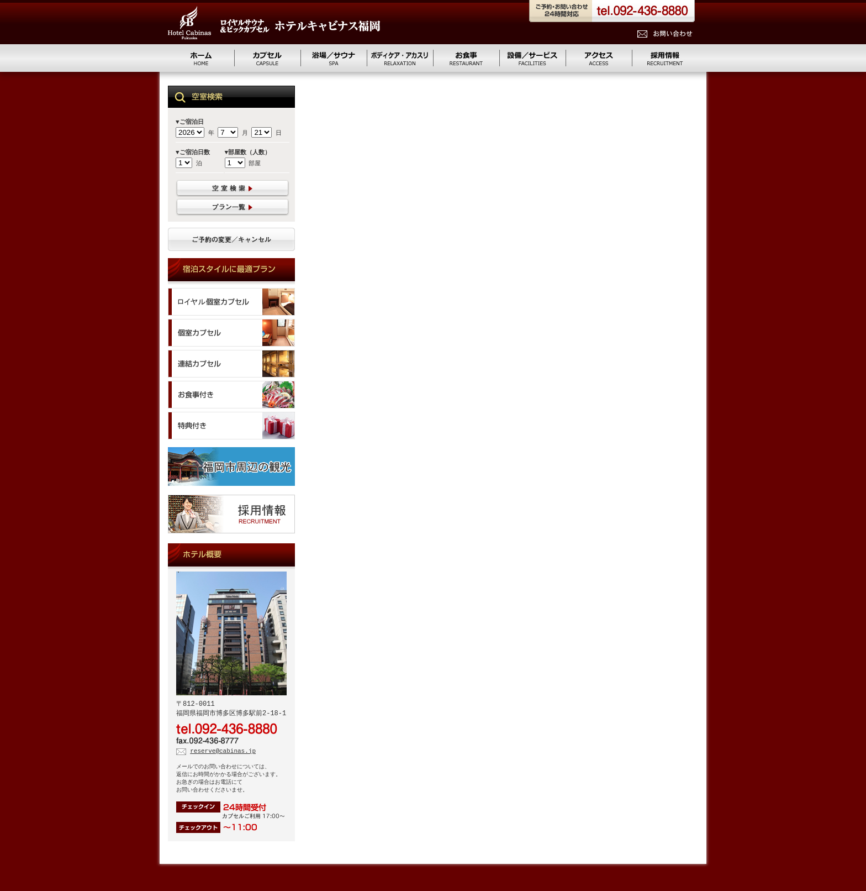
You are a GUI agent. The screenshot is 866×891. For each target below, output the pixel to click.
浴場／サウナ (333, 58)
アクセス (599, 58)
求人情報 (665, 58)
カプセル (267, 58)
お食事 (466, 58)
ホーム (201, 58)
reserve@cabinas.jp (223, 753)
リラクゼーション (400, 58)
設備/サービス (532, 58)
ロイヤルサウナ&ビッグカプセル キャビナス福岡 (274, 22)
